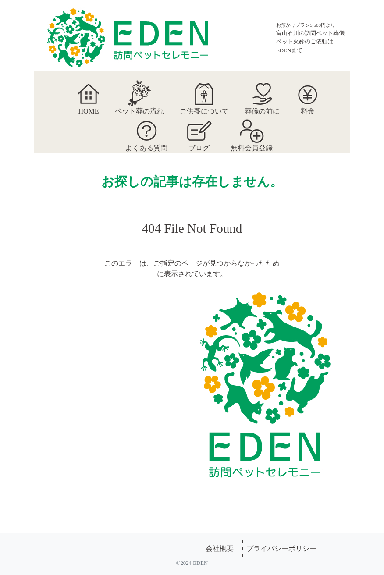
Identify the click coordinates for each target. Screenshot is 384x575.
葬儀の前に (262, 93)
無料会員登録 (252, 130)
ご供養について (204, 93)
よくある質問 (146, 130)
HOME (88, 93)
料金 (307, 93)
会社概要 (220, 548)
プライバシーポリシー (281, 548)
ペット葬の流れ (139, 93)
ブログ (199, 130)
